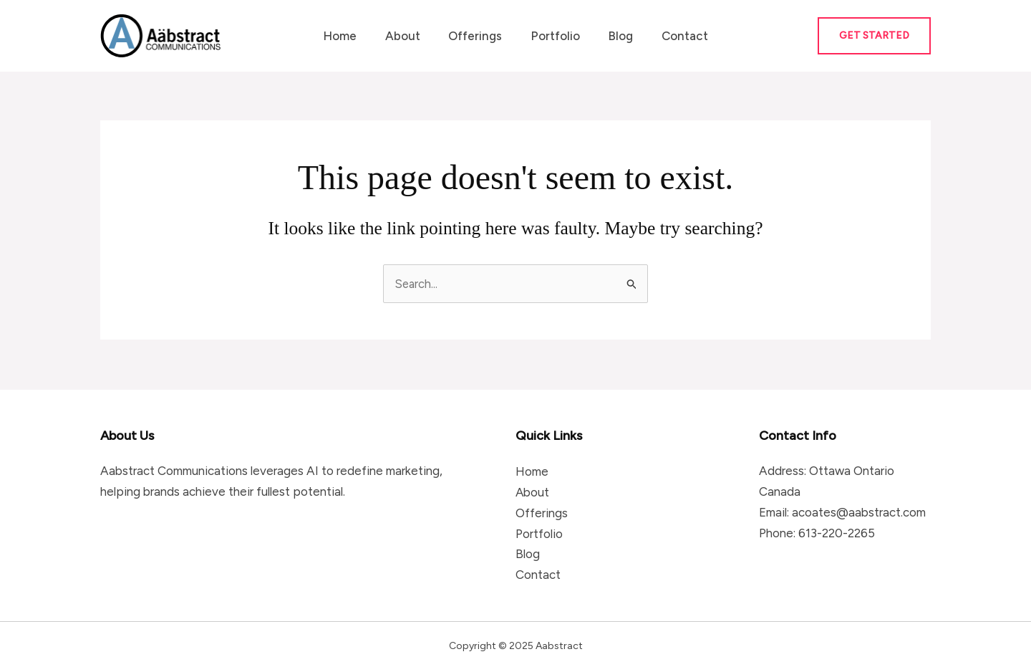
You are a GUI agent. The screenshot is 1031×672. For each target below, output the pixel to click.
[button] (874, 35)
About (408, 36)
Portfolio (553, 36)
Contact (675, 36)
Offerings (477, 36)
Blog (614, 36)
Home (350, 36)
